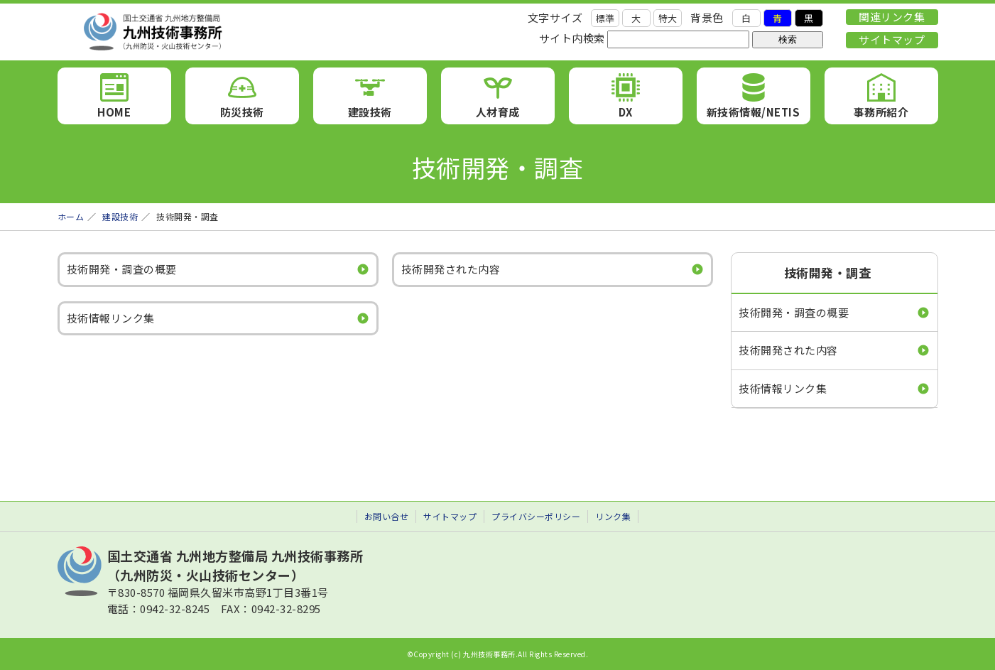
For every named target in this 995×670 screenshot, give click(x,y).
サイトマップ (892, 39)
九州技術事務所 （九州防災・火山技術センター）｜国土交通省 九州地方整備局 (221, 32)
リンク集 (613, 516)
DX (626, 111)
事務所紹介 (881, 111)
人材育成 (498, 111)
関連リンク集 (892, 16)
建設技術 (370, 111)
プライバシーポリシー (535, 516)
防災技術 (242, 111)
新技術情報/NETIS (753, 111)
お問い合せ (386, 516)
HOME (114, 111)
